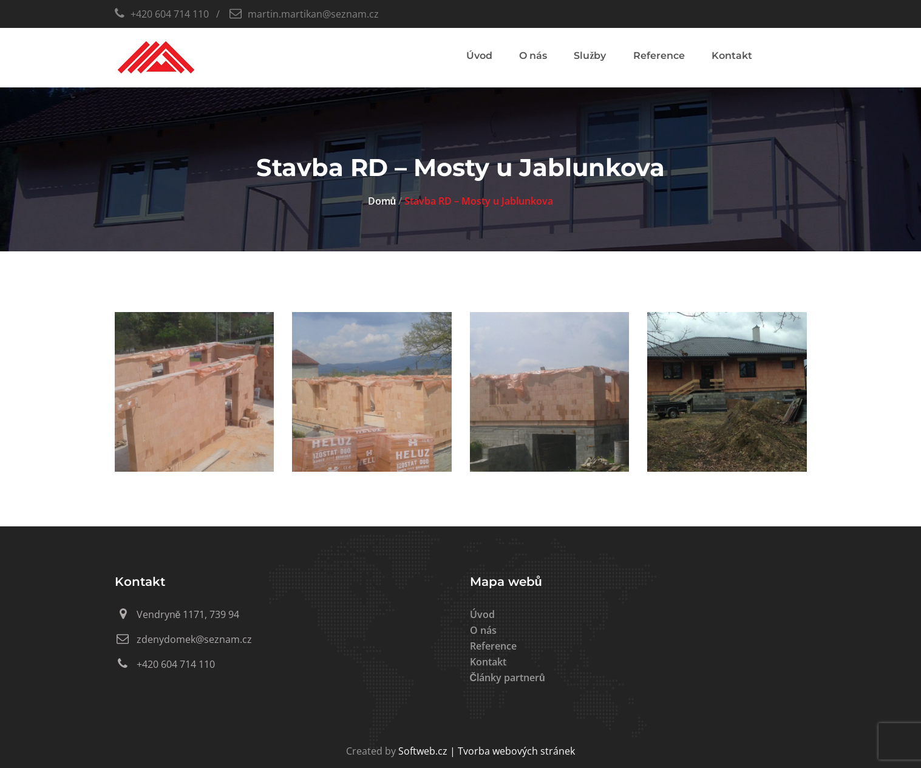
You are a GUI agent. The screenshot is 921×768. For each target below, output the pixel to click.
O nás (533, 55)
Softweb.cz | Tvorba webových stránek (486, 751)
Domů (382, 201)
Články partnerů (507, 677)
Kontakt (732, 55)
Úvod (479, 55)
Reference (659, 55)
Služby (590, 55)
